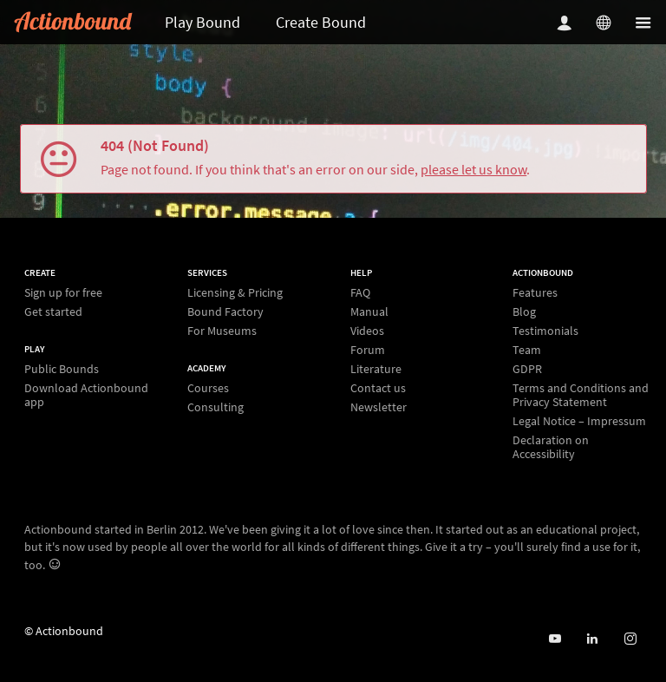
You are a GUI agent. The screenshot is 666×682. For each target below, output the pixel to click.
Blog (524, 311)
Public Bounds (61, 369)
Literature (376, 369)
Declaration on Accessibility (551, 446)
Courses (208, 388)
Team (527, 349)
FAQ (360, 292)
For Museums (222, 330)
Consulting (215, 406)
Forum (367, 349)
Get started (53, 311)
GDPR (527, 369)
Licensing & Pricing (235, 292)
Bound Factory (225, 311)
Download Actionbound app (86, 394)
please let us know (473, 169)
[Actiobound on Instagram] (630, 639)
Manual (369, 311)
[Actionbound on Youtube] (555, 639)
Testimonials (545, 330)
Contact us (378, 388)
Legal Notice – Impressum (579, 421)
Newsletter (378, 406)
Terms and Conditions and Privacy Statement (581, 395)
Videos (367, 330)
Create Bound (321, 22)
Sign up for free (63, 292)
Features (535, 292)
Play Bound (202, 22)
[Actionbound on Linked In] (592, 639)
